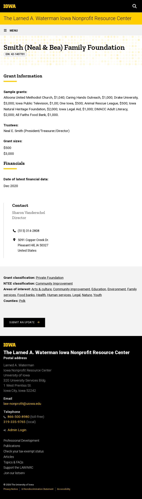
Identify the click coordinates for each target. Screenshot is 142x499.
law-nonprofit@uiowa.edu (22, 404)
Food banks (26, 295)
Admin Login (17, 430)
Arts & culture (41, 289)
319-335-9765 (14, 422)
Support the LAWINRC (18, 467)
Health (41, 295)
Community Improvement (54, 283)
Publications (12, 446)
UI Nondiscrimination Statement (37, 489)
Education (98, 289)
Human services (59, 295)
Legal (76, 295)
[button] (134, 6)
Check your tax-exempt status (24, 451)
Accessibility (63, 489)
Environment (116, 289)
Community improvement (71, 289)
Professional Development (21, 440)
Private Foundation (50, 278)
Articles (9, 457)
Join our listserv (14, 473)
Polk (22, 301)
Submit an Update (24, 322)
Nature (87, 295)
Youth (97, 295)
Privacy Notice (11, 489)
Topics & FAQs (13, 462)
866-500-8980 (16, 417)
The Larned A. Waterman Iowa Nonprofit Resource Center (68, 18)
